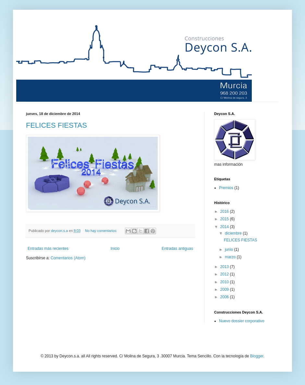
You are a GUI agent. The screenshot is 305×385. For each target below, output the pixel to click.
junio (229, 249)
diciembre (234, 233)
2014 (225, 227)
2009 (225, 289)
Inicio (115, 248)
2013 (225, 266)
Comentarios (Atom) (68, 258)
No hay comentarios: (101, 231)
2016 (225, 211)
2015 (225, 219)
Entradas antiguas (177, 248)
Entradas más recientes (48, 248)
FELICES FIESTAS (56, 125)
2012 (225, 274)
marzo (231, 257)
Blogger (256, 356)
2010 (225, 282)
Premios (226, 188)
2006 (225, 297)
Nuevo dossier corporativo (241, 321)
